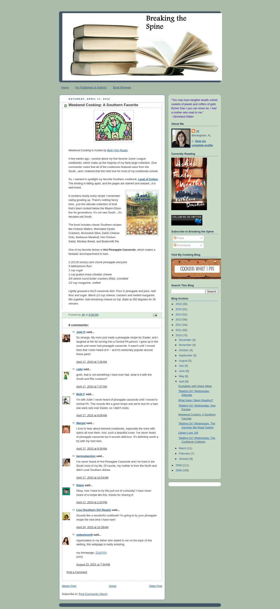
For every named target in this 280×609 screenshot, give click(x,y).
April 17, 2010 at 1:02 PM (91, 502)
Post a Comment (76, 572)
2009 (179, 465)
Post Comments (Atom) (93, 594)
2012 (179, 324)
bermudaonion (86, 456)
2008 (179, 470)
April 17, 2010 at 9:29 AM (91, 448)
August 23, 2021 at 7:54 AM (93, 564)
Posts (179, 238)
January (184, 458)
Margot (81, 423)
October (184, 350)
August (183, 360)
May (182, 376)
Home (65, 87)
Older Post (155, 586)
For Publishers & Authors (91, 87)
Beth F (80, 394)
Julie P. (81, 332)
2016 (179, 304)
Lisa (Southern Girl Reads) (93, 510)
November (185, 345)
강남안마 (101, 552)
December (185, 339)
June (182, 371)
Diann (80, 485)
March (183, 448)
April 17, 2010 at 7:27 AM (91, 386)
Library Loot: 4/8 (188, 432)
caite (79, 369)
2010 (179, 335)
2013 (179, 319)
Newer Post (69, 586)
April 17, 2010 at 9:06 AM (91, 415)
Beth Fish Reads (117, 150)
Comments (182, 245)
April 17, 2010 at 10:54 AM (92, 477)
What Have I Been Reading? (195, 400)
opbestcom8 (84, 534)
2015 (179, 309)
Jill (197, 131)
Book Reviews (122, 87)
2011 (179, 330)
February (185, 453)
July (182, 365)
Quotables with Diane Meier (195, 386)
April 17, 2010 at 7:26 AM (91, 361)
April (182, 381)
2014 (179, 314)
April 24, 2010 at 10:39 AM (92, 527)
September (186, 355)
